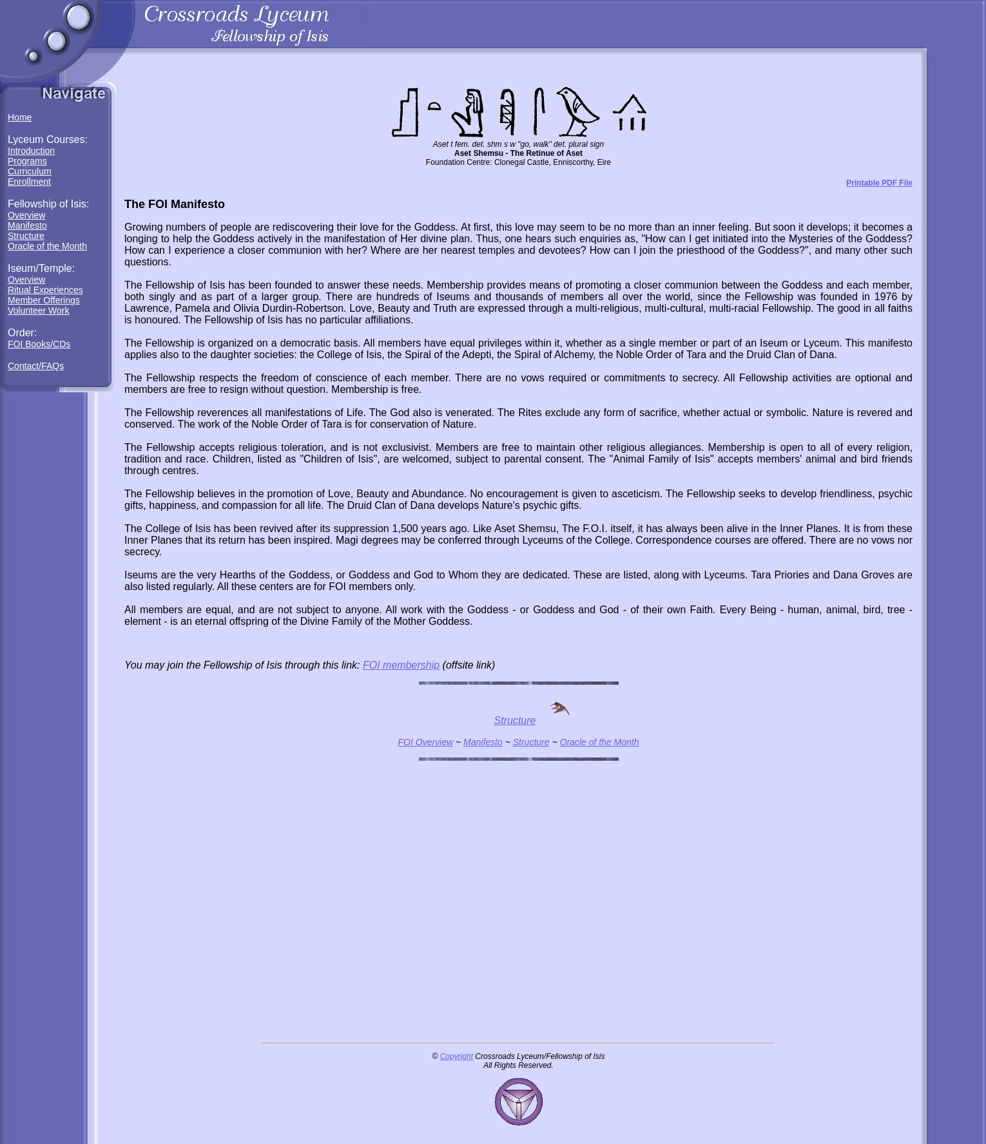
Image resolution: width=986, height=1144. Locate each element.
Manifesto (27, 225)
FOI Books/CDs (39, 344)
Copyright (456, 1056)
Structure (26, 236)
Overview (26, 215)
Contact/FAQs (36, 366)
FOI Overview (426, 742)
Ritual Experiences (45, 290)
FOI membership (401, 665)
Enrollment (29, 181)
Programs (27, 161)
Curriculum (30, 171)
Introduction (31, 151)
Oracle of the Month (47, 246)
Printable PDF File (879, 182)
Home (20, 117)
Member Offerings (44, 300)
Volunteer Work (38, 310)
